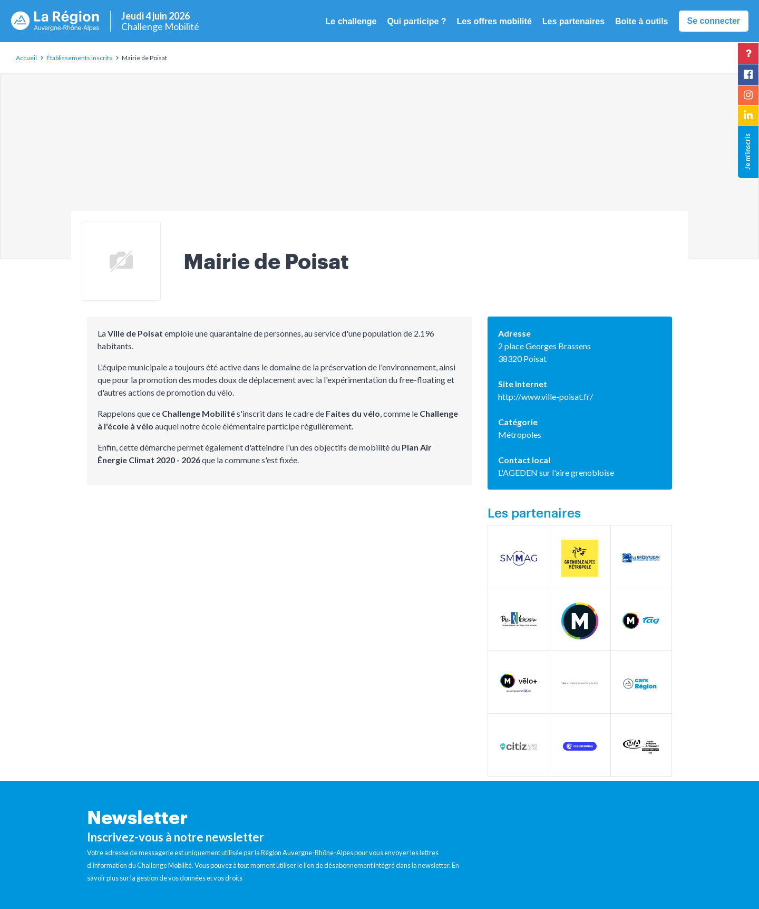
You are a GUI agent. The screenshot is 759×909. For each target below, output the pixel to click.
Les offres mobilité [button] (494, 21)
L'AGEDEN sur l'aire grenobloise (556, 472)
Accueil (26, 58)
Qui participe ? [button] (416, 21)
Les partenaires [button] (573, 21)
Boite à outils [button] (641, 21)
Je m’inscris (747, 151)
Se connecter (713, 20)
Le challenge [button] (351, 21)
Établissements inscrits (79, 58)
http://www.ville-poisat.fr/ (545, 396)
